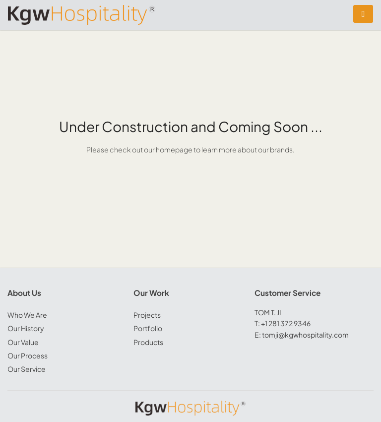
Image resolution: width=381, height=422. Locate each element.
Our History (25, 328)
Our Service (26, 368)
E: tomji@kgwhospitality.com (301, 334)
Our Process (27, 355)
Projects (147, 314)
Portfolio (147, 328)
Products (148, 342)
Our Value (23, 342)
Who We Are (27, 314)
